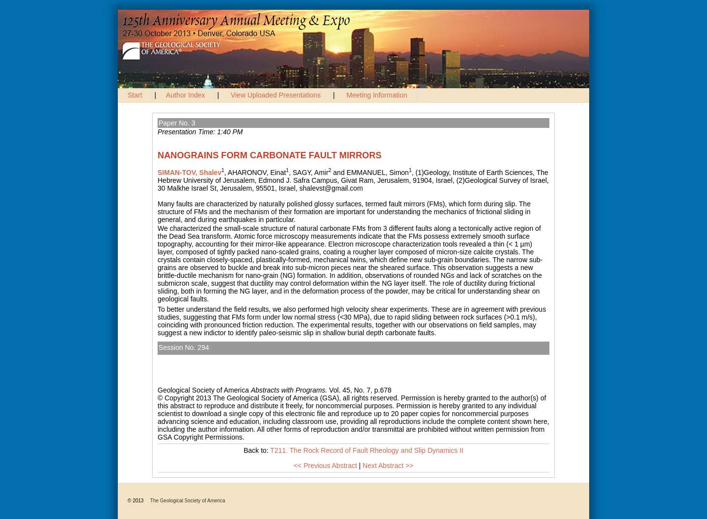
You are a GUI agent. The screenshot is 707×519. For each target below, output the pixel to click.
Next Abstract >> (388, 466)
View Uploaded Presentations (276, 95)
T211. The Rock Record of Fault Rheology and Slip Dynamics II (260, 359)
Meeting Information (377, 95)
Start (135, 95)
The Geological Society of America (187, 500)
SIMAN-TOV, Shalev (189, 172)
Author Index (185, 95)
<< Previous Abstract (325, 466)
